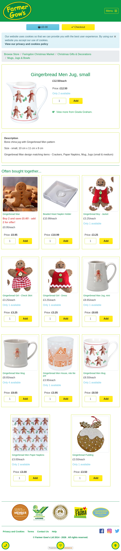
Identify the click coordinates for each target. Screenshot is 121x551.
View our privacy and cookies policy (26, 44)
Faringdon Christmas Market (38, 54)
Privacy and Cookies (13, 531)
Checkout (78, 27)
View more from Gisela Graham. (72, 112)
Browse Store (11, 54)
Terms (31, 531)
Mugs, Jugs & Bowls (18, 58)
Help (54, 531)
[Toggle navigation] (111, 11)
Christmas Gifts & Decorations (74, 54)
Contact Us (43, 531)
